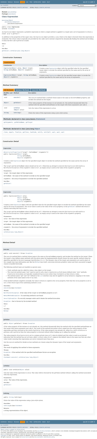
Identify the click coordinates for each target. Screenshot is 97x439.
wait (53, 132)
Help (48, 2)
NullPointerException (11, 293)
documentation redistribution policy (44, 437)
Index (44, 2)
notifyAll (47, 132)
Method (25, 7)
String (6, 70)
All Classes (4, 5)
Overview (4, 2)
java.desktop (12, 12)
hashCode (33, 132)
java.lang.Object (7, 20)
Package (16, 2)
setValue (17, 108)
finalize (18, 132)
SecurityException (10, 298)
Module (10, 2)
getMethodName (19, 122)
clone (5, 132)
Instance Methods (22, 90)
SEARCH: (74, 5)
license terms (25, 437)
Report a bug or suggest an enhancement (13, 429)
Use (27, 2)
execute (16, 97)
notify (40, 132)
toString (17, 112)
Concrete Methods (38, 90)
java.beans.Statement (12, 22)
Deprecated (37, 2)
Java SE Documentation (44, 431)
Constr (19, 7)
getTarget (29, 122)
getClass (26, 132)
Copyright (3, 435)
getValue (17, 102)
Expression (7, 68)
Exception (29, 253)
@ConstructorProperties (12, 152)
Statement (11, 28)
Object (14, 68)
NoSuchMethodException (12, 295)
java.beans (12, 14)
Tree (30, 2)
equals (11, 132)
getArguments (8, 122)
